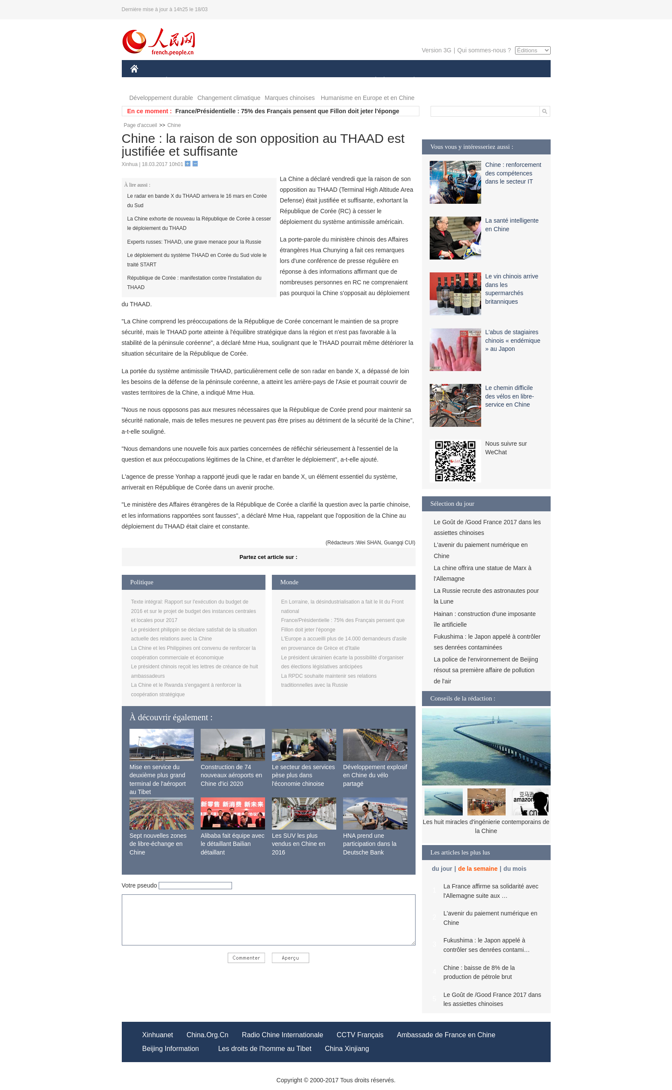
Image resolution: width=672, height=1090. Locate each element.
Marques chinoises (290, 97)
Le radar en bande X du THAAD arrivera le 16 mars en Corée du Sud (197, 200)
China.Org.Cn (208, 1035)
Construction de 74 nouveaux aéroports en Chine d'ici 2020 (231, 775)
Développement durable (161, 97)
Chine (174, 125)
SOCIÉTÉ (372, 81)
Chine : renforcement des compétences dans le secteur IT (513, 173)
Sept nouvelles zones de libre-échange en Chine (158, 844)
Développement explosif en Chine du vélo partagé (375, 775)
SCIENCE (295, 81)
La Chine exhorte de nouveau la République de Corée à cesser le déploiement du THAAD (199, 223)
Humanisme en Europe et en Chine (368, 97)
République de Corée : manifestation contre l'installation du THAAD (194, 282)
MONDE (221, 81)
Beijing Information (170, 1048)
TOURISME (480, 81)
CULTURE (333, 81)
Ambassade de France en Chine (446, 1035)
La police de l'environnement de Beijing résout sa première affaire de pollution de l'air (486, 670)
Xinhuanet (157, 1035)
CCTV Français (360, 1035)
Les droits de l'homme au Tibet (264, 1048)
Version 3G (436, 50)
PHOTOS (519, 81)
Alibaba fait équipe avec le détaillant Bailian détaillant (233, 844)
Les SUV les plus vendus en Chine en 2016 (298, 844)
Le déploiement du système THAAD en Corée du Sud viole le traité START (197, 260)
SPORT (444, 81)
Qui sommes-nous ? (484, 50)
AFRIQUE (257, 81)
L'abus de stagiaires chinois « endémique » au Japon (512, 340)
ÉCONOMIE (182, 81)
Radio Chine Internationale (282, 1035)
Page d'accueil (140, 125)
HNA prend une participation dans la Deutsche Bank (370, 844)
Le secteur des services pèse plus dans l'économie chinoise (303, 775)
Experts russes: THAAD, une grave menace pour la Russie (194, 242)
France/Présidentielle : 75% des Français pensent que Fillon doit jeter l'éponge (287, 111)
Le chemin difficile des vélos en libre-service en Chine (509, 396)
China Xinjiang (347, 1048)
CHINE (145, 81)
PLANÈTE (410, 81)
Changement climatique (228, 97)
